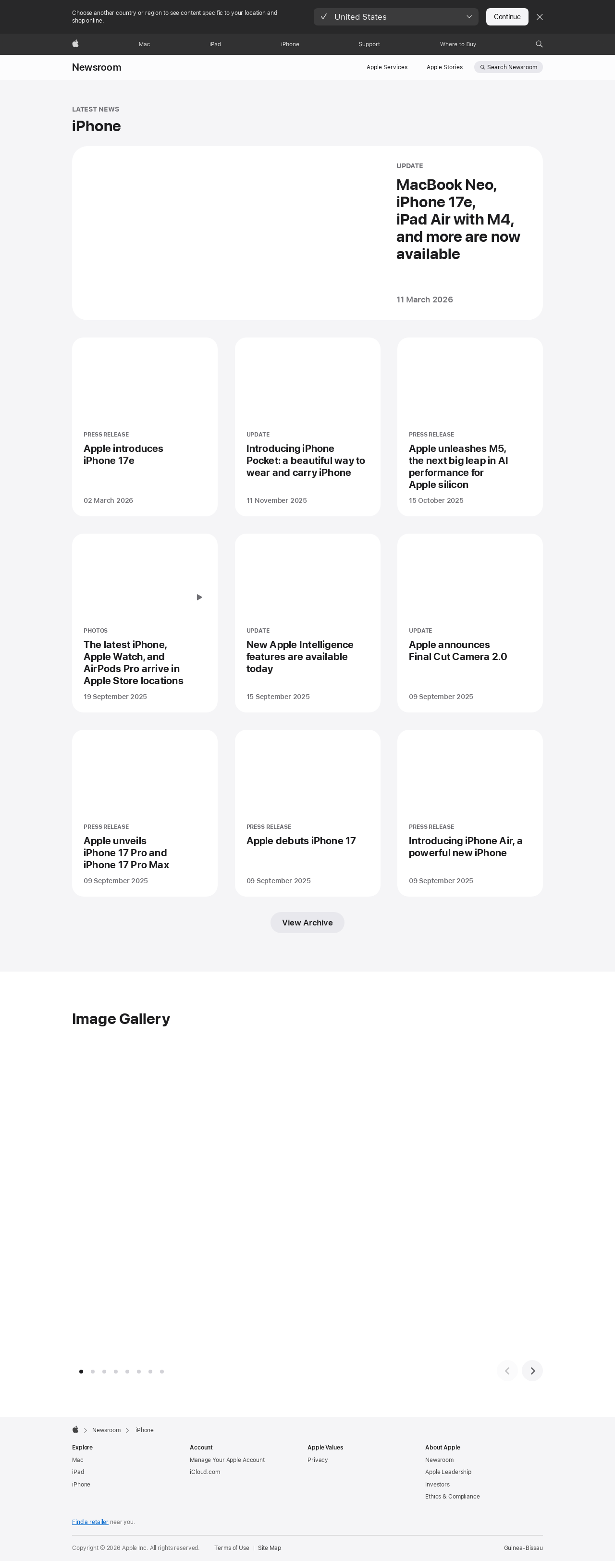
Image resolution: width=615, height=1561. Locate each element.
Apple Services (387, 67)
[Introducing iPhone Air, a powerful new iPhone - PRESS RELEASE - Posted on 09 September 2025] (470, 813)
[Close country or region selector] (539, 16)
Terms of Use (231, 1548)
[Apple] (75, 44)
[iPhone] (290, 44)
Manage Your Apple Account (227, 1460)
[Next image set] (532, 1370)
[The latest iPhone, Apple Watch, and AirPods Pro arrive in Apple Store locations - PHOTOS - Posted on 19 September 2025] (145, 623)
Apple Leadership (448, 1472)
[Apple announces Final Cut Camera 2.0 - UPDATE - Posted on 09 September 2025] (470, 623)
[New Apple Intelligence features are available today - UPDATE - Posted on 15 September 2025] (308, 623)
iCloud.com (205, 1472)
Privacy (318, 1460)
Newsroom (97, 67)
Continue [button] (507, 17)
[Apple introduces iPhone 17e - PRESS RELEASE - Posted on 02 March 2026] (145, 426)
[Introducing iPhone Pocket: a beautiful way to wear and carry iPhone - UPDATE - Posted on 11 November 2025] (308, 426)
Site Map (269, 1548)
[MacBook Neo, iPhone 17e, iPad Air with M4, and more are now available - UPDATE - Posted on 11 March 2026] (307, 233)
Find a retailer (90, 1522)
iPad (78, 1472)
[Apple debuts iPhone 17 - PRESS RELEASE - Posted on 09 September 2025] (308, 813)
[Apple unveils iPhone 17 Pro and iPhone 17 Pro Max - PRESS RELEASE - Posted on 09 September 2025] (145, 813)
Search (512, 67)
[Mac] (144, 44)
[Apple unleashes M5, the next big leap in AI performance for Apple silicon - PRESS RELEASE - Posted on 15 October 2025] (470, 426)
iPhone (81, 1484)
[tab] (81, 1372)
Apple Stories (445, 67)
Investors (437, 1484)
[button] (396, 17)
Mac (78, 1460)
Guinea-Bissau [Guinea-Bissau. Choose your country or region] (523, 1548)
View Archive (307, 922)
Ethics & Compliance (452, 1496)
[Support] (369, 44)
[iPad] (215, 44)
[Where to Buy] (458, 44)
